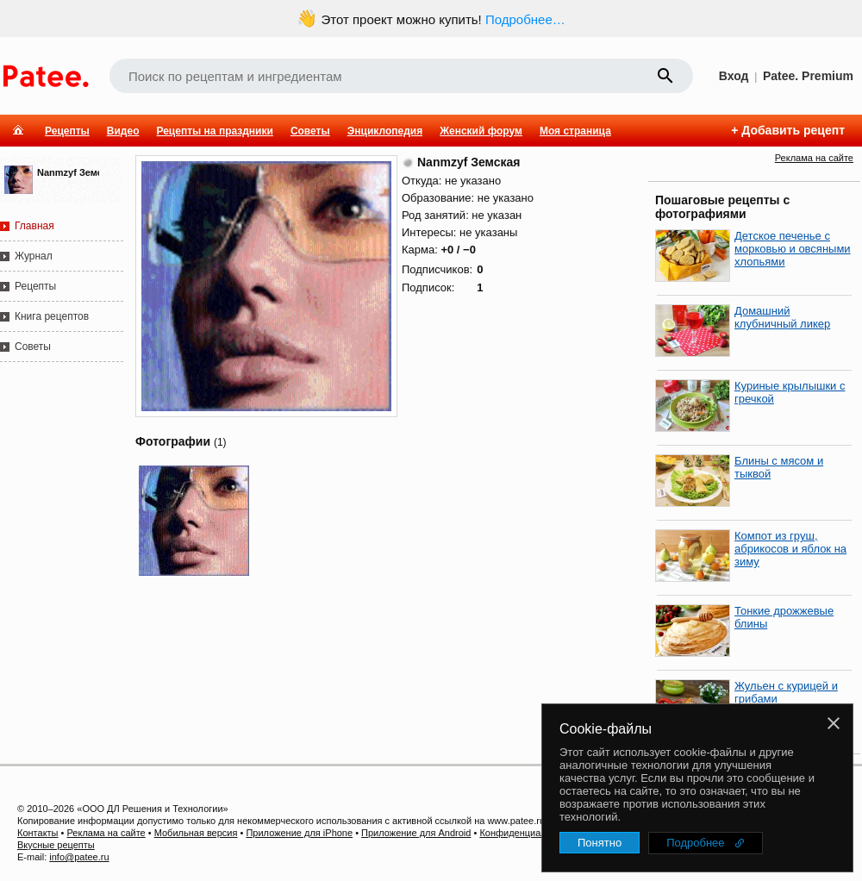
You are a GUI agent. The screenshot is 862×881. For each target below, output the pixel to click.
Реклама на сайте (814, 158)
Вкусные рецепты (56, 845)
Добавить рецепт (793, 130)
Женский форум (481, 131)
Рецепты (67, 131)
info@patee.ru (79, 857)
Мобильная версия (196, 833)
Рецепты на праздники (214, 131)
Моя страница (575, 131)
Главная (34, 226)
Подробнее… (525, 19)
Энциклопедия (384, 131)
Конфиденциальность (527, 833)
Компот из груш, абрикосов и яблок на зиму (790, 548)
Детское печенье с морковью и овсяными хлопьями (792, 248)
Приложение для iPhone (299, 833)
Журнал (34, 256)
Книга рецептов (52, 316)
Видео (123, 131)
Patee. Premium (808, 76)
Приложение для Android (416, 833)
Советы (310, 131)
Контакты (38, 833)
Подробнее (695, 842)
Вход (734, 76)
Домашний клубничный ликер (782, 317)
